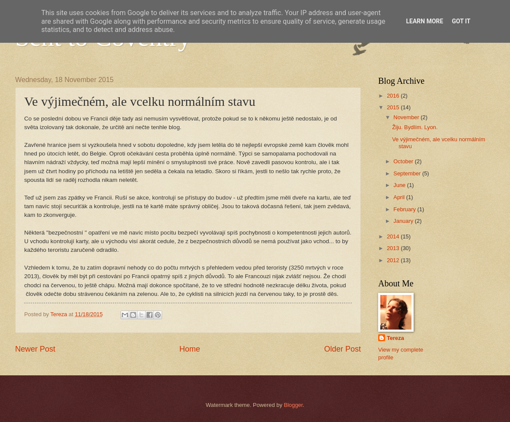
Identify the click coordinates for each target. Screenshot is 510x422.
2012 (394, 260)
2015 (394, 107)
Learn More (424, 21)
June (400, 185)
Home (189, 349)
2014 (394, 236)
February (405, 209)
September (407, 173)
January (403, 221)
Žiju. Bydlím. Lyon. (414, 127)
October (403, 161)
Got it (461, 21)
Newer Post (35, 349)
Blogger (293, 405)
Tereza (395, 338)
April (399, 197)
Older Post (342, 349)
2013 (394, 248)
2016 (394, 95)
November (407, 117)
